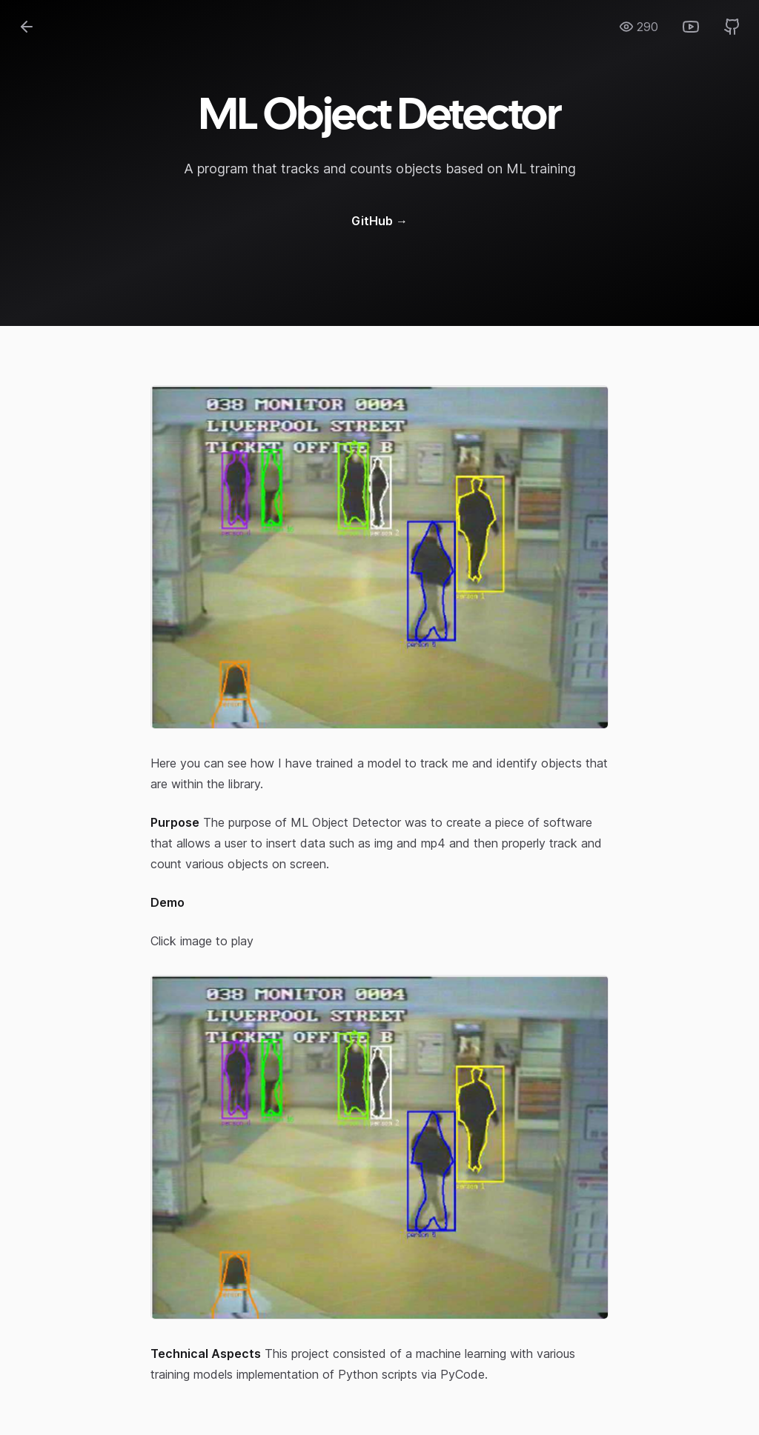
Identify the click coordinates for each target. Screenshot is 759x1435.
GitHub (379, 220)
